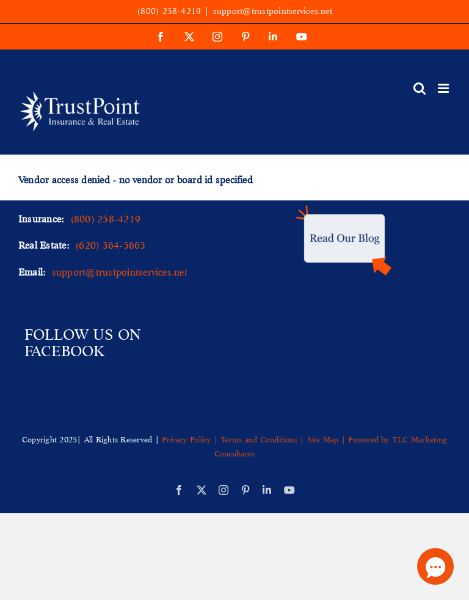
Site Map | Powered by (348, 439)
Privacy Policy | (191, 439)
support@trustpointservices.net (272, 10)
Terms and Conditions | (262, 439)
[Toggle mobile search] (419, 88)
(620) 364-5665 (110, 244)
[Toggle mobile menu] (444, 88)
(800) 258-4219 (169, 10)
